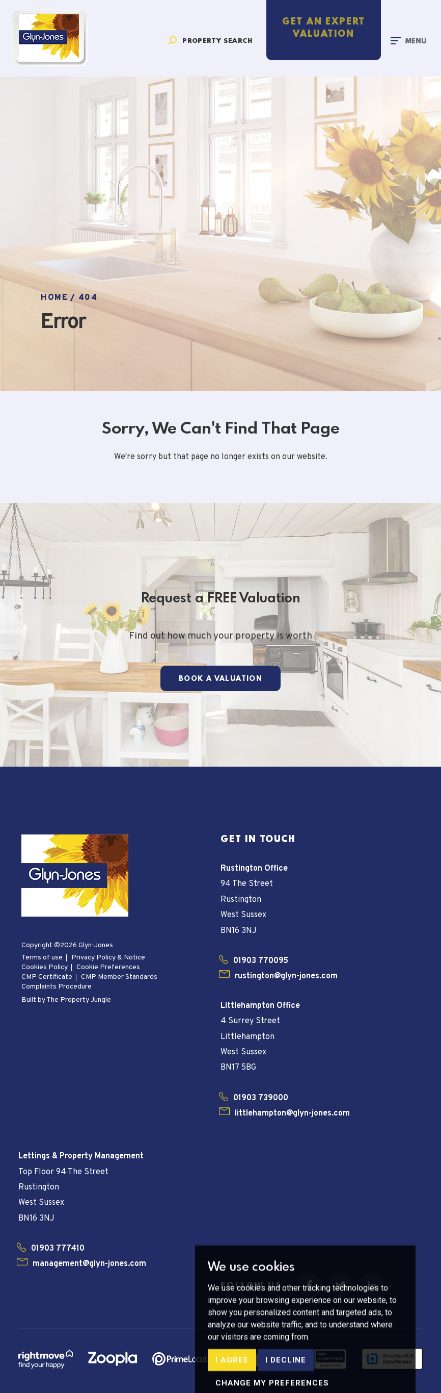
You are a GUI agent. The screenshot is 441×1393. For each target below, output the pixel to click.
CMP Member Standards (119, 977)
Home (54, 298)
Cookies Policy (44, 967)
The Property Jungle (78, 1000)
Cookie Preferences (108, 967)
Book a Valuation (220, 678)
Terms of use (42, 957)
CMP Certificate (46, 977)
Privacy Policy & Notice (108, 957)
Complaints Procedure (56, 986)
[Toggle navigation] (408, 40)
